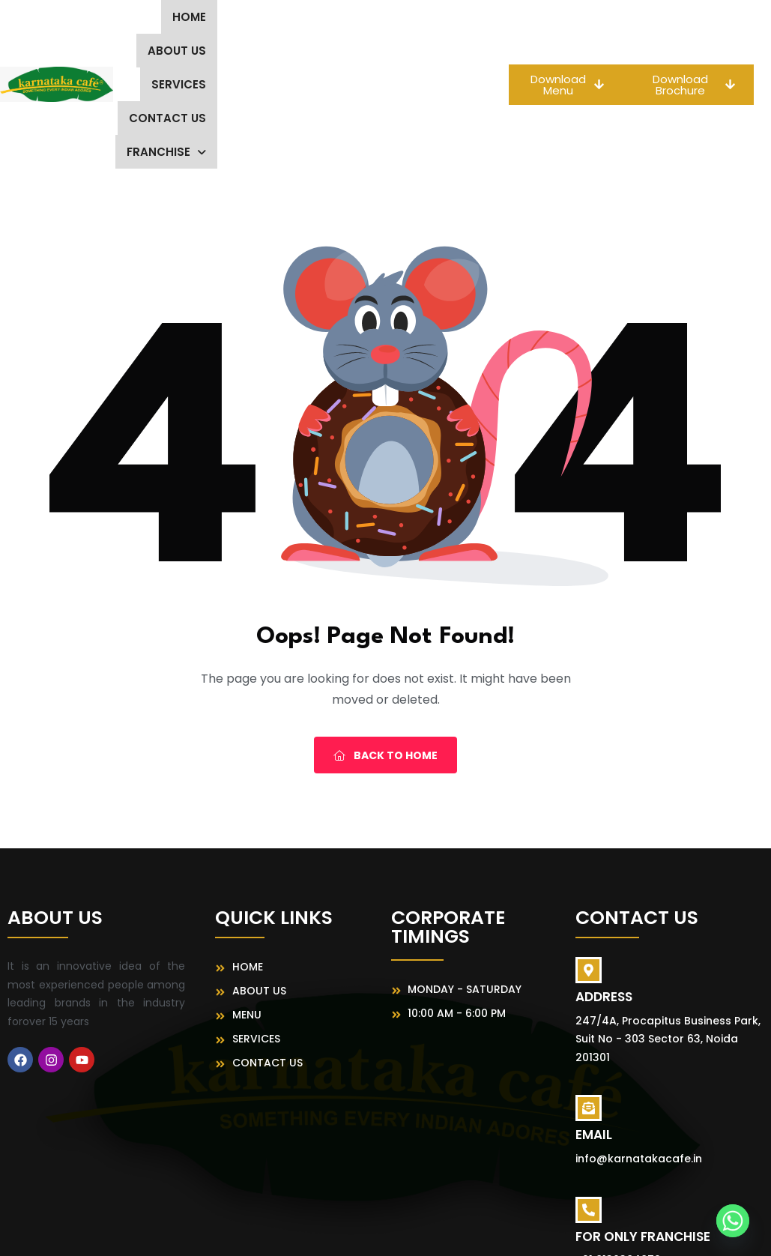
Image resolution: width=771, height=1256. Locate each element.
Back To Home (385, 654)
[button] (406, 50)
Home (171, 17)
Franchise (406, 50)
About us (240, 17)
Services (318, 17)
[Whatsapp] (732, 1220)
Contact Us (407, 17)
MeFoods (545, 1231)
